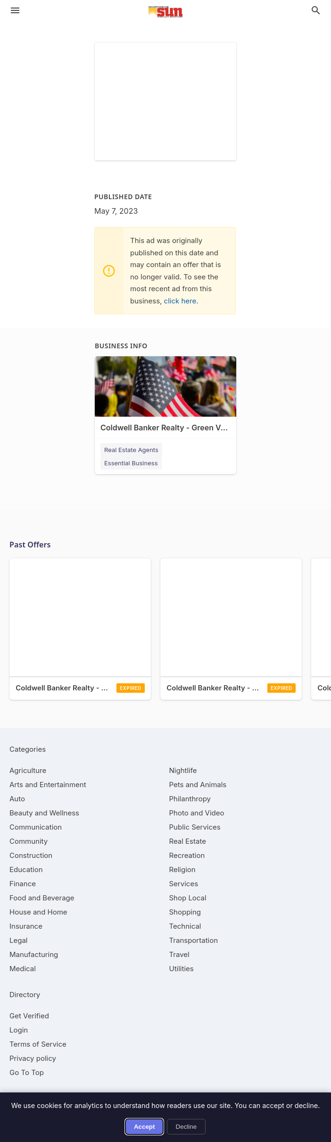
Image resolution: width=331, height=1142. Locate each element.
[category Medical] (22, 968)
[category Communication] (35, 827)
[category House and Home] (38, 911)
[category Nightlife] (183, 770)
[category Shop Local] (188, 897)
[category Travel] (179, 954)
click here (180, 300)
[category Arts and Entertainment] (47, 784)
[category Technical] (185, 926)
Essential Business (131, 463)
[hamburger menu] (15, 10)
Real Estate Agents (131, 449)
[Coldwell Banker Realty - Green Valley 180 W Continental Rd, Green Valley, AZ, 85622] (165, 402)
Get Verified (29, 1015)
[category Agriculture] (27, 770)
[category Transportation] (193, 940)
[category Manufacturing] (33, 954)
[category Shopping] (185, 911)
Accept (144, 1126)
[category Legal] (18, 940)
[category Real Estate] (187, 841)
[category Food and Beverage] (41, 897)
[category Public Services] (195, 827)
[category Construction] (30, 855)
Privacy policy (32, 1058)
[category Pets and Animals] (198, 784)
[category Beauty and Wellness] (44, 812)
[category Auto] (17, 798)
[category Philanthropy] (190, 798)
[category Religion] (182, 869)
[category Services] (184, 883)
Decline (186, 1126)
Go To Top (26, 1072)
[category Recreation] (187, 855)
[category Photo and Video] (196, 812)
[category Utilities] (181, 968)
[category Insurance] (25, 926)
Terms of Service (37, 1044)
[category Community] (28, 841)
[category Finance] (22, 883)
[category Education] (26, 869)
